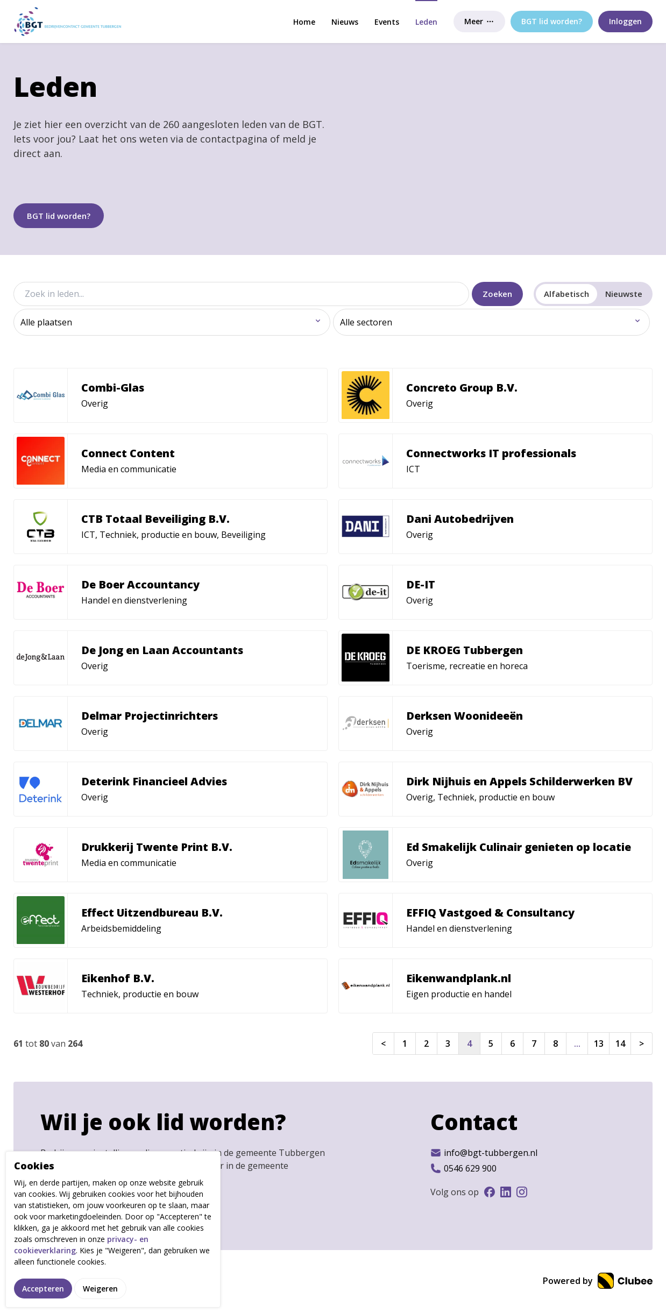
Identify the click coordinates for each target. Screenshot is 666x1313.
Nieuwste (623, 293)
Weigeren (100, 1288)
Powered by (598, 1281)
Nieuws (344, 22)
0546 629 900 (463, 1168)
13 (599, 1043)
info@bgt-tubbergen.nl (483, 1153)
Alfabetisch (566, 293)
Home (304, 22)
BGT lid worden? (58, 215)
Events (386, 22)
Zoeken (497, 293)
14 (620, 1043)
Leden (426, 22)
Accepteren (43, 1288)
